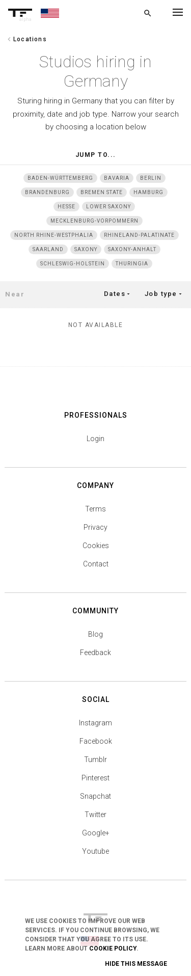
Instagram (95, 723)
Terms (95, 509)
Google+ (96, 833)
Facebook (95, 741)
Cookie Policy (113, 948)
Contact (95, 564)
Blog (95, 634)
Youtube (95, 851)
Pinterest (95, 778)
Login (95, 439)
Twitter (95, 814)
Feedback (95, 652)
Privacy (95, 527)
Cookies (96, 545)
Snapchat (95, 796)
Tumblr (95, 759)
